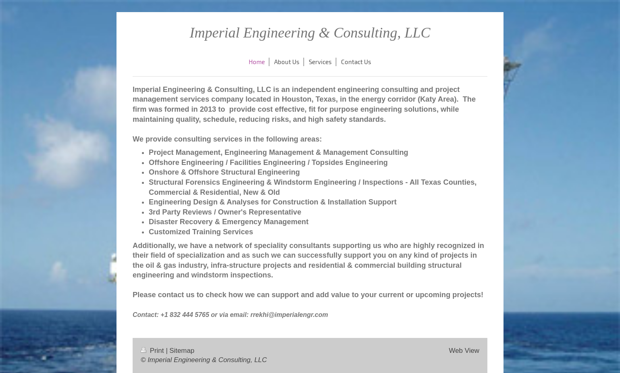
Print (153, 350)
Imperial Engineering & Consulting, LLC (309, 33)
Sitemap (181, 350)
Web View (464, 350)
